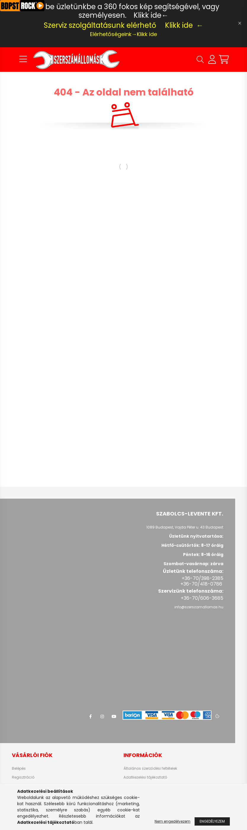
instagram (102, 716)
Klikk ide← (151, 15)
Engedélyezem (212, 821)
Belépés (19, 768)
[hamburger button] (23, 59)
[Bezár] (239, 23)
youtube (114, 716)
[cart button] (224, 59)
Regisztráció (23, 777)
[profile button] (212, 59)
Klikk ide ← (184, 25)
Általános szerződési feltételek (150, 768)
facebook (90, 716)
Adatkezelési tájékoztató (145, 777)
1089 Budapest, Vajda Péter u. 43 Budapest (184, 527)
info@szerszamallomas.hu (198, 606)
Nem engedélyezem (172, 821)
